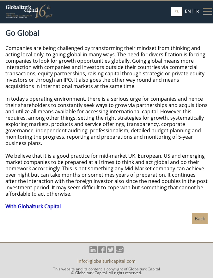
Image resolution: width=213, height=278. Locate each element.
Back (200, 218)
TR (196, 11)
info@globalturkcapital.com (106, 261)
